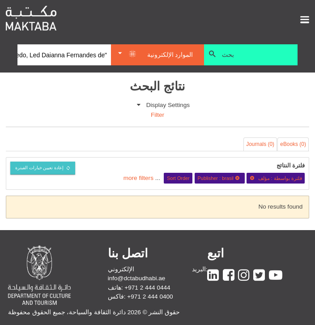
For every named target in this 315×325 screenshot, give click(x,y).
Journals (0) (260, 144)
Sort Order (178, 178)
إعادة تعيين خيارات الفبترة (39, 167)
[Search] (64, 55)
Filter (157, 114)
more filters (138, 178)
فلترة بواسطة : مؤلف (276, 178)
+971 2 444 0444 (147, 287)
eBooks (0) (293, 144)
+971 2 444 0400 (150, 296)
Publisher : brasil (220, 178)
